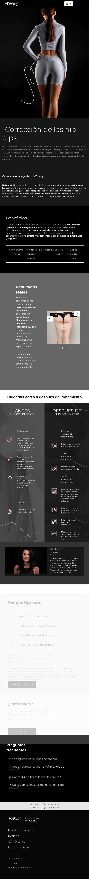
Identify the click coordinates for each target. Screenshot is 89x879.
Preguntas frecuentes (20, 867)
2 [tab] (66, 349)
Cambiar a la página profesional (44, 807)
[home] (14, 3)
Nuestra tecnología (21, 830)
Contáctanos (22, 723)
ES (68, 4)
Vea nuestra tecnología (22, 677)
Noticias (13, 836)
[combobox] (68, 3)
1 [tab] (62, 349)
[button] (77, 4)
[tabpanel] (63, 329)
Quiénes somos (18, 847)
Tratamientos (15, 863)
